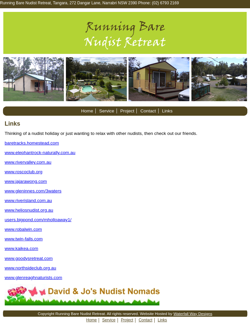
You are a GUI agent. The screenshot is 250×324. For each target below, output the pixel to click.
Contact (148, 110)
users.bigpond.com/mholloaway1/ (38, 219)
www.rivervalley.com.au (28, 162)
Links (167, 110)
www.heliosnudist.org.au (29, 210)
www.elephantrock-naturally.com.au (40, 152)
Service (106, 110)
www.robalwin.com (23, 229)
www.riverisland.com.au (28, 200)
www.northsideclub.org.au (30, 267)
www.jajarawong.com (26, 181)
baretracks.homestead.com (32, 143)
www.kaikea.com (21, 248)
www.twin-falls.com (24, 238)
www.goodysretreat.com (29, 258)
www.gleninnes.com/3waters (33, 190)
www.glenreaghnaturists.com (33, 277)
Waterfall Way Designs (193, 313)
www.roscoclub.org (23, 171)
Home (87, 110)
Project (127, 110)
